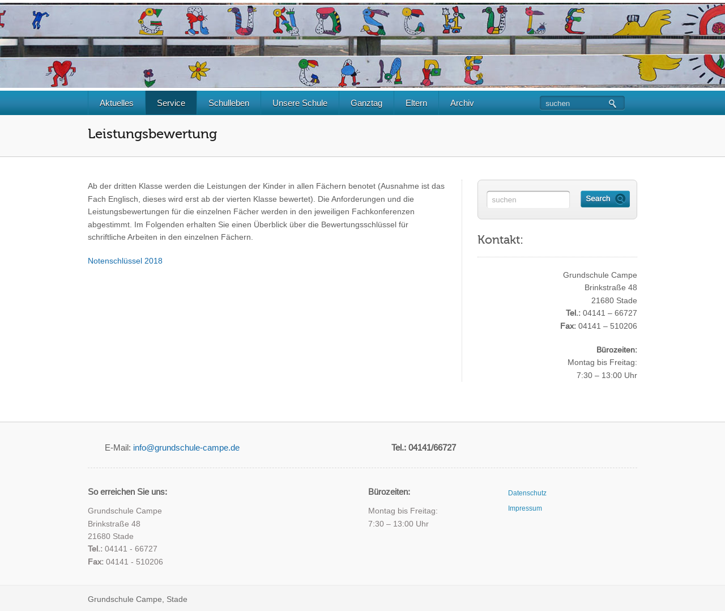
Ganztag (371, 103)
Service (176, 103)
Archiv (467, 103)
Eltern (421, 103)
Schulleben (233, 103)
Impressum (525, 508)
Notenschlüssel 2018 (125, 260)
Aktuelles (121, 103)
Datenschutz (527, 493)
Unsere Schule (304, 103)
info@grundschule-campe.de (186, 447)
